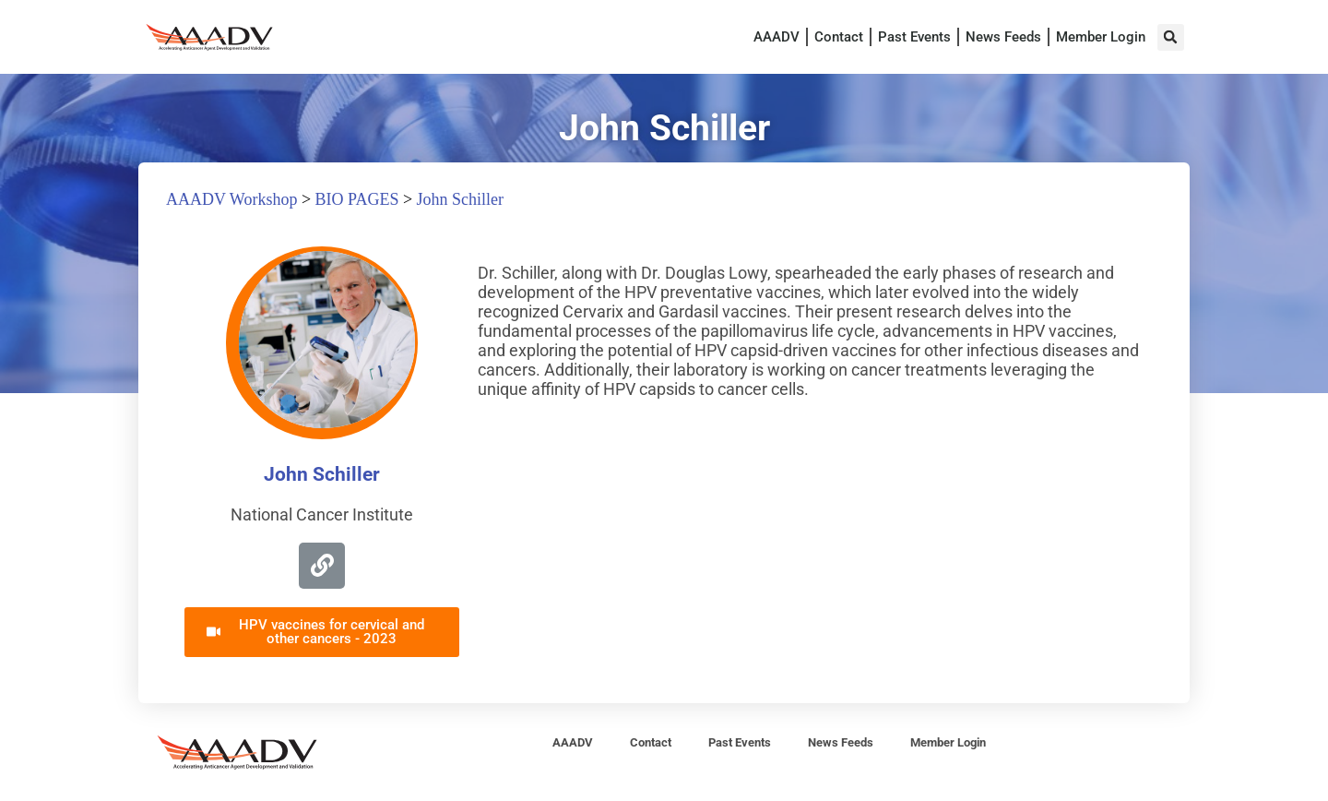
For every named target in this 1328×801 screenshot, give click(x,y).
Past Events (914, 37)
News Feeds (1003, 37)
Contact (838, 37)
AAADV (776, 37)
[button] (1170, 37)
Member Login (1100, 37)
